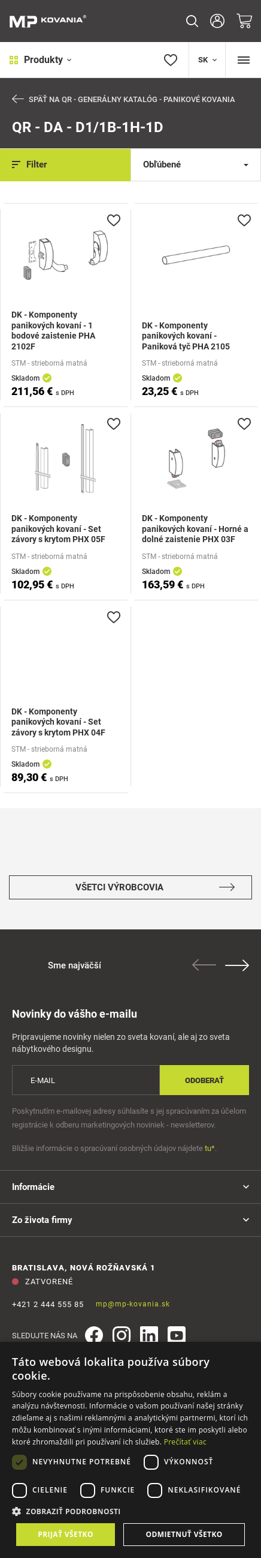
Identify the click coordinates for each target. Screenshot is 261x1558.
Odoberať (204, 1080)
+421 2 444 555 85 (48, 1304)
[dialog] (130, 1450)
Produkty (40, 59)
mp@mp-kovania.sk (133, 1304)
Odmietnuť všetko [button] (183, 1534)
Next (237, 965)
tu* (210, 1148)
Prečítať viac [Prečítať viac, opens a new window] (185, 1442)
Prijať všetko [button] (65, 1534)
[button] (130, 1511)
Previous (204, 965)
